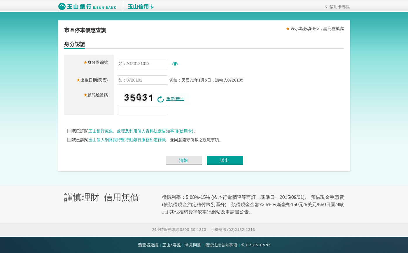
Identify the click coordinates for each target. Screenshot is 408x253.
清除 (183, 160)
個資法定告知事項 (221, 245)
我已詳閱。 (134, 131)
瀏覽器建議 (148, 245)
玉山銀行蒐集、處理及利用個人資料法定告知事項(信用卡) (140, 131)
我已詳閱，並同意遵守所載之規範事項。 (147, 139)
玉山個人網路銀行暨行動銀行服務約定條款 (127, 139)
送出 (224, 160)
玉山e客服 (171, 245)
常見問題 (193, 245)
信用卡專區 (337, 6)
